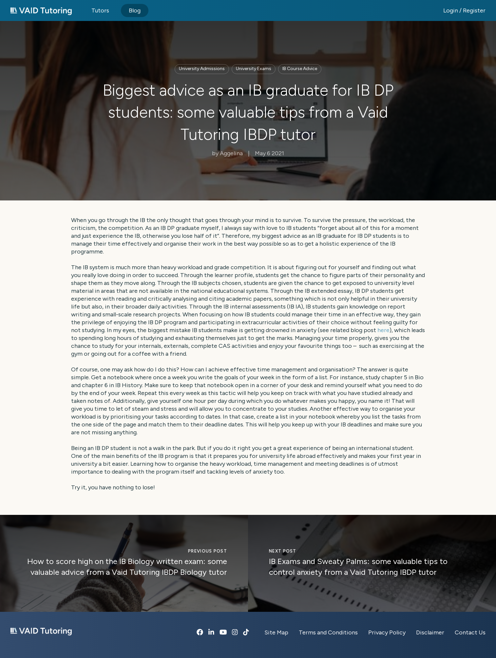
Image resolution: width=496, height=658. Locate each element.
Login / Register (464, 10)
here (383, 330)
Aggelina (237, 153)
